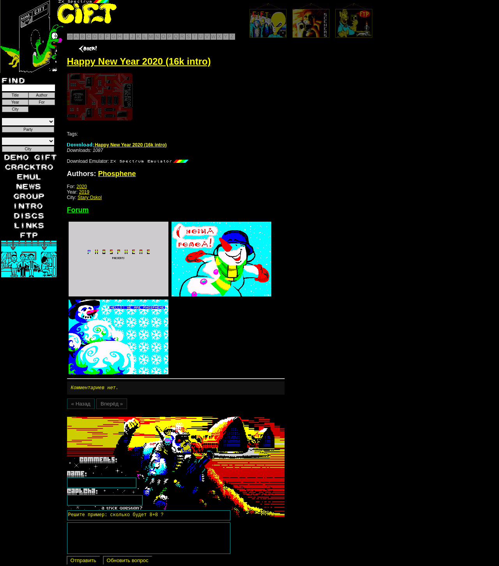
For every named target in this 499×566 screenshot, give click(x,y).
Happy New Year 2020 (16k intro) (117, 145)
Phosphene (117, 174)
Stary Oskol (90, 197)
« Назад (80, 405)
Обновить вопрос (128, 561)
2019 (84, 192)
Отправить (83, 561)
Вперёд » (112, 405)
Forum (78, 210)
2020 (81, 186)
